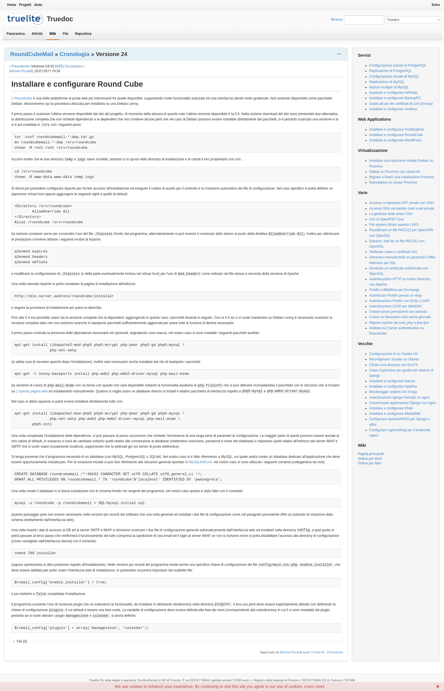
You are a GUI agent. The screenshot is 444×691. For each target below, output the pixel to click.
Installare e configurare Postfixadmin (396, 129)
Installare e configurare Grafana (393, 109)
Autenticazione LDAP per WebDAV (395, 306)
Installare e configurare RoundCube (396, 135)
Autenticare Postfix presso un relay (395, 295)
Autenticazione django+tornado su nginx (399, 397)
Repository (83, 34)
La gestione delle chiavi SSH (391, 214)
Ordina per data (369, 463)
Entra (436, 5)
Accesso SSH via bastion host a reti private (401, 209)
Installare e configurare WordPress (395, 140)
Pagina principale (371, 454)
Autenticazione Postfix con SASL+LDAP (399, 301)
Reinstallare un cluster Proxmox (393, 182)
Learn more (314, 686)
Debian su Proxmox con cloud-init (394, 172)
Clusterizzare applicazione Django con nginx (402, 403)
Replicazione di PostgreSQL (390, 71)
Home (11, 5)
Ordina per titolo (370, 459)
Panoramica (16, 34)
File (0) (22, 641)
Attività (36, 34)
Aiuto (38, 5)
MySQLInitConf (200, 462)
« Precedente (19, 66)
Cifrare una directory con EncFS (393, 365)
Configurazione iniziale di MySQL (394, 76)
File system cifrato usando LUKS (394, 225)
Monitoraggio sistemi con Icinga (393, 392)
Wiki (52, 34)
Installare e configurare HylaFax (393, 386)
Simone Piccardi (21, 71)
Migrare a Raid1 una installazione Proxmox (401, 177)
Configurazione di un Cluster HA (393, 354)
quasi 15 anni (312, 652)
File (65, 34)
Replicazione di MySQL (387, 82)
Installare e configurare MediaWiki (394, 414)
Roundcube (23, 98)
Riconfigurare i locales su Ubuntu (394, 359)
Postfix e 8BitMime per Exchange (394, 290)
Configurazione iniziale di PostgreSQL (397, 65)
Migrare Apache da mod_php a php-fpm (399, 323)
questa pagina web (33, 391)
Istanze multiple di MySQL (389, 87)
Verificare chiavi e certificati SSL (393, 252)
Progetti (25, 5)
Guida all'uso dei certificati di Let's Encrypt (401, 104)
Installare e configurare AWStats (393, 93)
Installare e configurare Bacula (392, 381)
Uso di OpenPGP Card (386, 219)
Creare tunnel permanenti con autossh (398, 312)
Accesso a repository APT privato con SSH (401, 203)
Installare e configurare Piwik (391, 408)
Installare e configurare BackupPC (395, 98)
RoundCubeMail (31, 54)
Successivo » (75, 66)
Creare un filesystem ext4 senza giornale (400, 317)
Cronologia (74, 54)
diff (58, 66)
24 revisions (334, 652)
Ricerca (336, 20)
